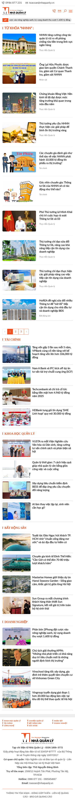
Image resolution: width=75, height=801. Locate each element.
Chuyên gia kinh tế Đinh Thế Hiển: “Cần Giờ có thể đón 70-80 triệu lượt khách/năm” (51, 560)
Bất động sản (44, 316)
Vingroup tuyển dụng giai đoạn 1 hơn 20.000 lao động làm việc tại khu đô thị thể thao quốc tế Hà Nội (52, 696)
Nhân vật (43, 80)
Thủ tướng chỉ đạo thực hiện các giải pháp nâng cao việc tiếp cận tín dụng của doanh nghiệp (55, 276)
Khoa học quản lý (20, 433)
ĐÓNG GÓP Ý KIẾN (41, 793)
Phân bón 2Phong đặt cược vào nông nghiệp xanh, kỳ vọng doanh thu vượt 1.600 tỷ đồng (51, 633)
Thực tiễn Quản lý (47, 50)
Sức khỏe (32, 726)
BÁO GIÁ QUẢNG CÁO (41, 797)
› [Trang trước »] (26, 331)
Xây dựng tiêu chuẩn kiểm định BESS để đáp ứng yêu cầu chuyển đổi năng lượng (51, 487)
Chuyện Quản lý (35, 721)
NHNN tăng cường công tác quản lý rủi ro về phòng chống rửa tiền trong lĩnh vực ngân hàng (56, 40)
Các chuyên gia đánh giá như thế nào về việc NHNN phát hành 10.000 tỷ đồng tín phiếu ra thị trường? (55, 158)
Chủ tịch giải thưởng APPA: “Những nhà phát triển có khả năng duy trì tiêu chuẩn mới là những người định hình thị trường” (52, 655)
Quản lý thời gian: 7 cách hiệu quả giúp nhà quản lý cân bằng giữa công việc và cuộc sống (51, 466)
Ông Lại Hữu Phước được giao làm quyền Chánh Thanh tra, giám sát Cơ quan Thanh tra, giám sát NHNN (55, 69)
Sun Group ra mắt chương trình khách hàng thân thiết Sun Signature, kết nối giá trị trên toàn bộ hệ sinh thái (51, 603)
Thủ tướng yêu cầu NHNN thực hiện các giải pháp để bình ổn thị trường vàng (54, 127)
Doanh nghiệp (16, 622)
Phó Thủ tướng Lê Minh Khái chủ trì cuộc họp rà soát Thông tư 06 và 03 (55, 215)
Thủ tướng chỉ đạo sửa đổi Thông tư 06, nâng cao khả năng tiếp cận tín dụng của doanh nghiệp (54, 246)
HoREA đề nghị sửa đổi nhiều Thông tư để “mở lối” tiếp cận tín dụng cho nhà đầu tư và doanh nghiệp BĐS (55, 305)
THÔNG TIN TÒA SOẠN (17, 793)
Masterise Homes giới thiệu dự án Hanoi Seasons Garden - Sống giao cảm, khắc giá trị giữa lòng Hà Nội (52, 581)
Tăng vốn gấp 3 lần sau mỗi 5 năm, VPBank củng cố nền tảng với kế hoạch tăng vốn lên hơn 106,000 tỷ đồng (52, 352)
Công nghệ (8, 726)
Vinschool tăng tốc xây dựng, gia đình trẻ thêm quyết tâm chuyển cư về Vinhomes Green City (52, 675)
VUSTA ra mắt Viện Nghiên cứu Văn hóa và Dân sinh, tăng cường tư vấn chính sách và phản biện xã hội (51, 446)
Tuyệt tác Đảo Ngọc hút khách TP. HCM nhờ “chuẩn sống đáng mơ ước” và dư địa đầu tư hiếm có (51, 539)
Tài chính (43, 168)
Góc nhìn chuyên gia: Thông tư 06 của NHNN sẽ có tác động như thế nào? (55, 186)
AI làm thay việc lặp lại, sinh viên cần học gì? (50, 506)
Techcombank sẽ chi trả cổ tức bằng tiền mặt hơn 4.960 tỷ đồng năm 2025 (51, 392)
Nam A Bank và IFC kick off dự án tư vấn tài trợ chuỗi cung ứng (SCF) (52, 370)
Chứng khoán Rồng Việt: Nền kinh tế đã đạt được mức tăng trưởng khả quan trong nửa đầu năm (55, 99)
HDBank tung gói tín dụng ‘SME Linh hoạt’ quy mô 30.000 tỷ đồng (51, 412)
